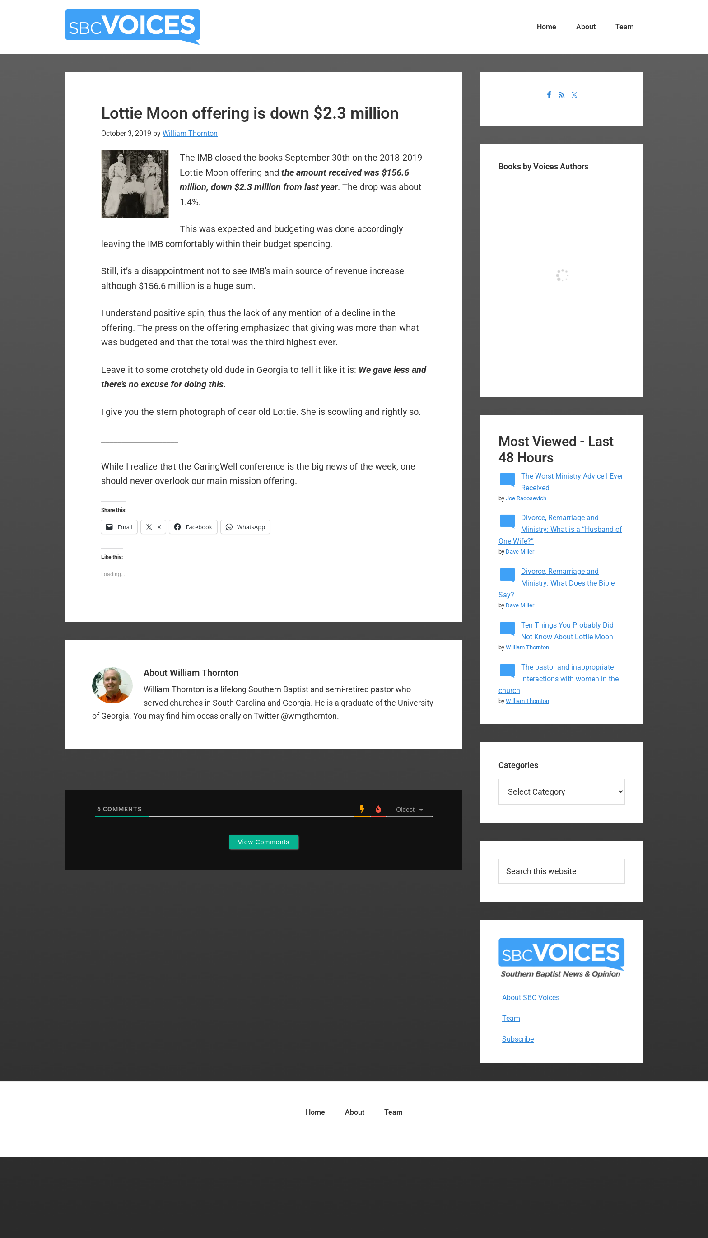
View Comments (264, 842)
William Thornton (527, 647)
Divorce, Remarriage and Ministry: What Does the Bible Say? (556, 583)
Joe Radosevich (526, 498)
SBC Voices (132, 27)
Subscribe (518, 1039)
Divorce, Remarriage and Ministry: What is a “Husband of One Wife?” (560, 529)
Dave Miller (520, 551)
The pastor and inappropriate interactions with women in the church (558, 679)
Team (511, 1018)
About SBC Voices (530, 997)
